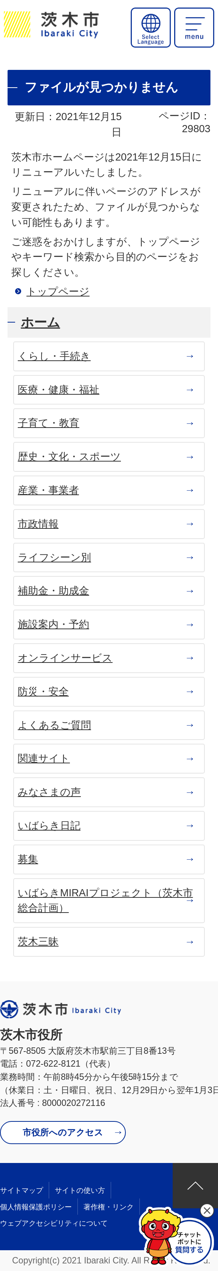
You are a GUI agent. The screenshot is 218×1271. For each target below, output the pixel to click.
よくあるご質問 (54, 725)
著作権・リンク (108, 1207)
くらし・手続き (54, 356)
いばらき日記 (49, 825)
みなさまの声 (49, 792)
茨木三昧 (38, 941)
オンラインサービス (65, 658)
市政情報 (38, 524)
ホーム (40, 322)
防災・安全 (43, 691)
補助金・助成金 (53, 590)
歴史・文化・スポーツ (69, 456)
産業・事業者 (48, 490)
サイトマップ (21, 1190)
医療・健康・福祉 (58, 389)
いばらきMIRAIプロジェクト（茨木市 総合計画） (105, 900)
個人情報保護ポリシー (36, 1207)
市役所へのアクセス (63, 1132)
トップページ (58, 291)
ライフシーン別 (54, 557)
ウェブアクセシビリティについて (54, 1223)
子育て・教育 (48, 423)
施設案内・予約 (53, 624)
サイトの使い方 (80, 1190)
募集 (28, 859)
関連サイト (44, 758)
